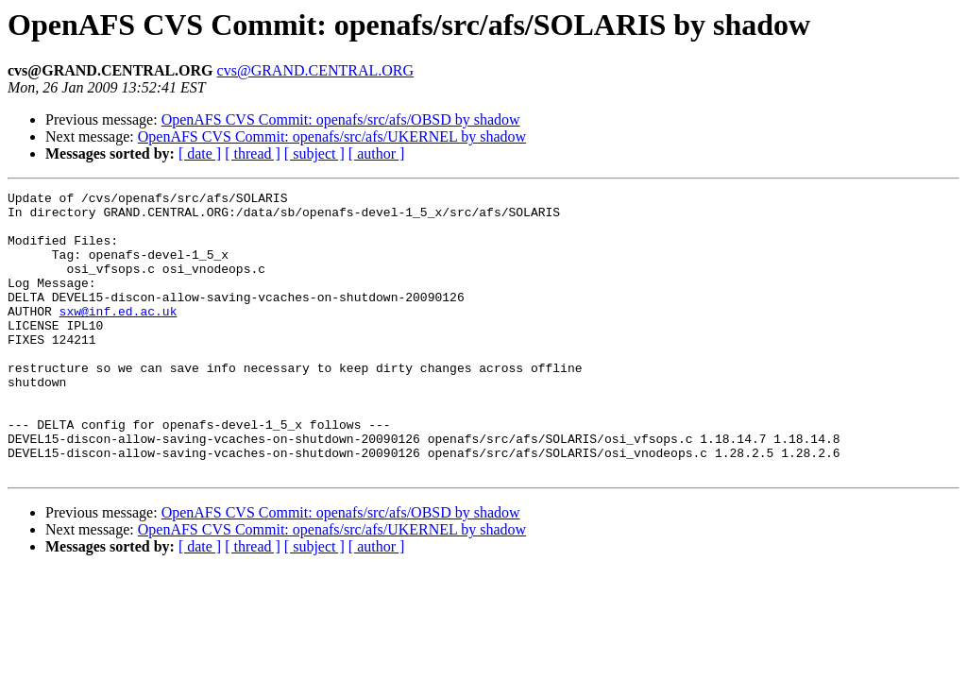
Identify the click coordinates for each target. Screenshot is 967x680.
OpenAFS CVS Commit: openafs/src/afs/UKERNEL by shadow (332, 136)
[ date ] (199, 153)
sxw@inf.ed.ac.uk (118, 336)
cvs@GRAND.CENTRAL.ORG (316, 70)
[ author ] (376, 153)
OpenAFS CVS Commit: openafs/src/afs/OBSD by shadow (340, 119)
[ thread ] (252, 153)
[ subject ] (314, 153)
